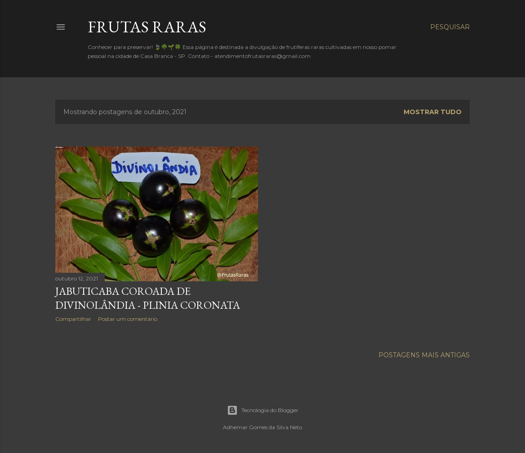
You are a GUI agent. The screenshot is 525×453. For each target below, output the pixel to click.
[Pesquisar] (450, 27)
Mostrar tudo (433, 112)
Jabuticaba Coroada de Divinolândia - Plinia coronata (147, 298)
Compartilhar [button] (73, 318)
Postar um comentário (127, 318)
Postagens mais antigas (424, 355)
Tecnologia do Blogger (262, 410)
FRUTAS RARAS (147, 26)
